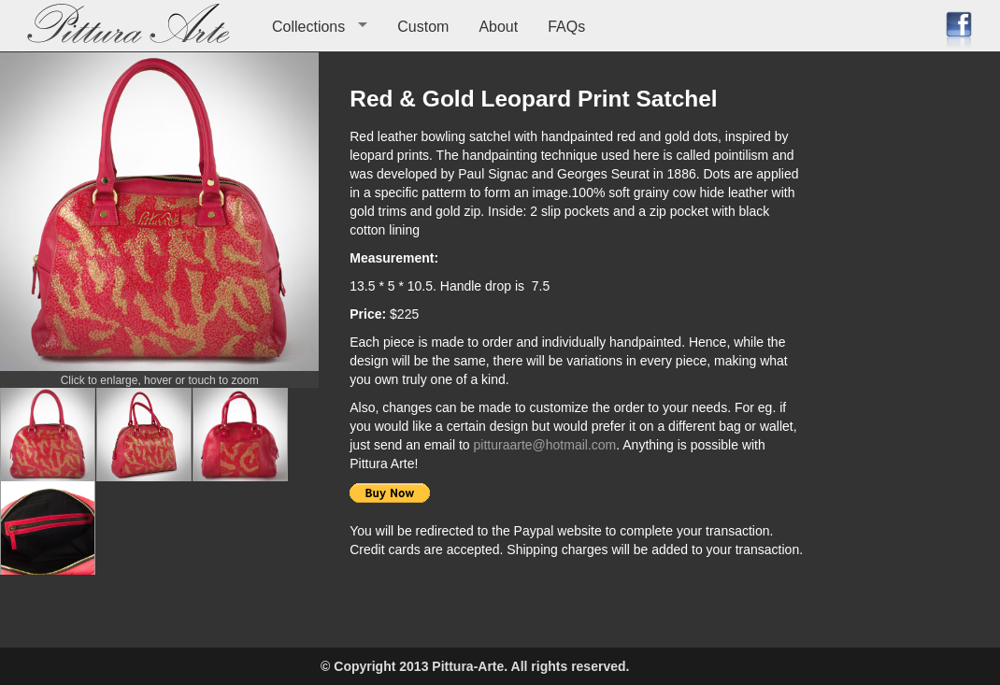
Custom (423, 27)
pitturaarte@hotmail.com (545, 444)
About (498, 27)
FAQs (566, 27)
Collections (308, 27)
